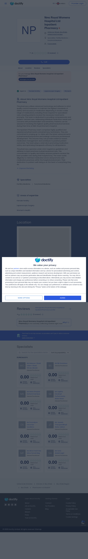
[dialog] (44, 279)
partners (16, 268)
